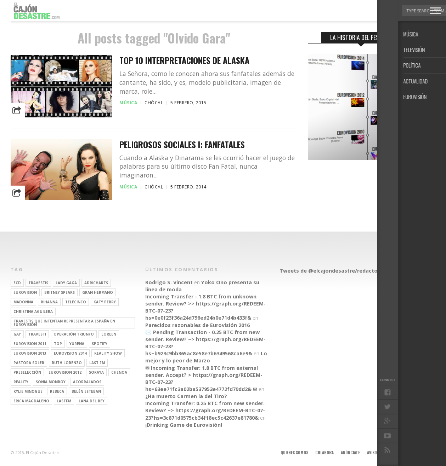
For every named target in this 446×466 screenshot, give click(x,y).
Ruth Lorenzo (67, 362)
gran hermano (97, 292)
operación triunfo (73, 334)
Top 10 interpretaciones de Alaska (184, 60)
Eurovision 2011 (29, 343)
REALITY (20, 381)
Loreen (108, 334)
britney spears (59, 292)
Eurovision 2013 (29, 353)
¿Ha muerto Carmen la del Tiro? (186, 396)
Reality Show (108, 353)
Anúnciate (350, 452)
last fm (97, 362)
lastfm (64, 400)
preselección (27, 372)
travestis (38, 282)
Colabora (324, 452)
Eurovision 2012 (65, 372)
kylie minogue (28, 391)
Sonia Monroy (51, 381)
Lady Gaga (66, 282)
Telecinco (75, 301)
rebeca (57, 391)
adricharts (96, 282)
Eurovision (25, 292)
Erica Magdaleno (31, 400)
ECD (17, 282)
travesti (37, 334)
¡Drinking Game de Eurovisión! (183, 424)
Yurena (76, 343)
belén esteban (86, 391)
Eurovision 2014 (70, 353)
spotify (99, 343)
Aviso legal (377, 452)
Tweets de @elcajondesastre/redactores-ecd (338, 270)
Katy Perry (105, 301)
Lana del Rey (92, 400)
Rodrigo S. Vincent (169, 282)
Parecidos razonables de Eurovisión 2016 (197, 325)
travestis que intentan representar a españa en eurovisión (64, 323)
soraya (96, 372)
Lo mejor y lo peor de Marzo (206, 357)
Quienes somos (294, 452)
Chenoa (119, 372)
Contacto (404, 452)
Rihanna (49, 301)
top (58, 343)
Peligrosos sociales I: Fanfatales (182, 144)
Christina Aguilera (33, 311)
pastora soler (28, 362)
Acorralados (87, 381)
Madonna (23, 301)
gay (17, 334)
